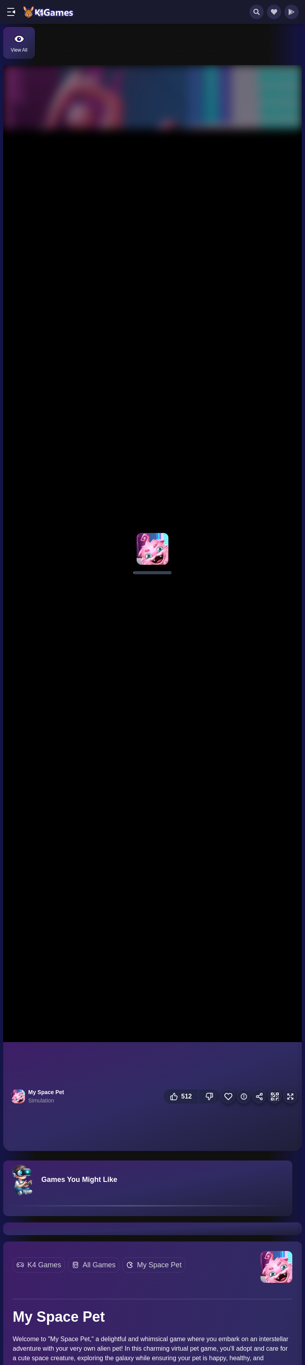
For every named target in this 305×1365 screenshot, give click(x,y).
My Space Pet (159, 1265)
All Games (99, 1265)
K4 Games (44, 1265)
